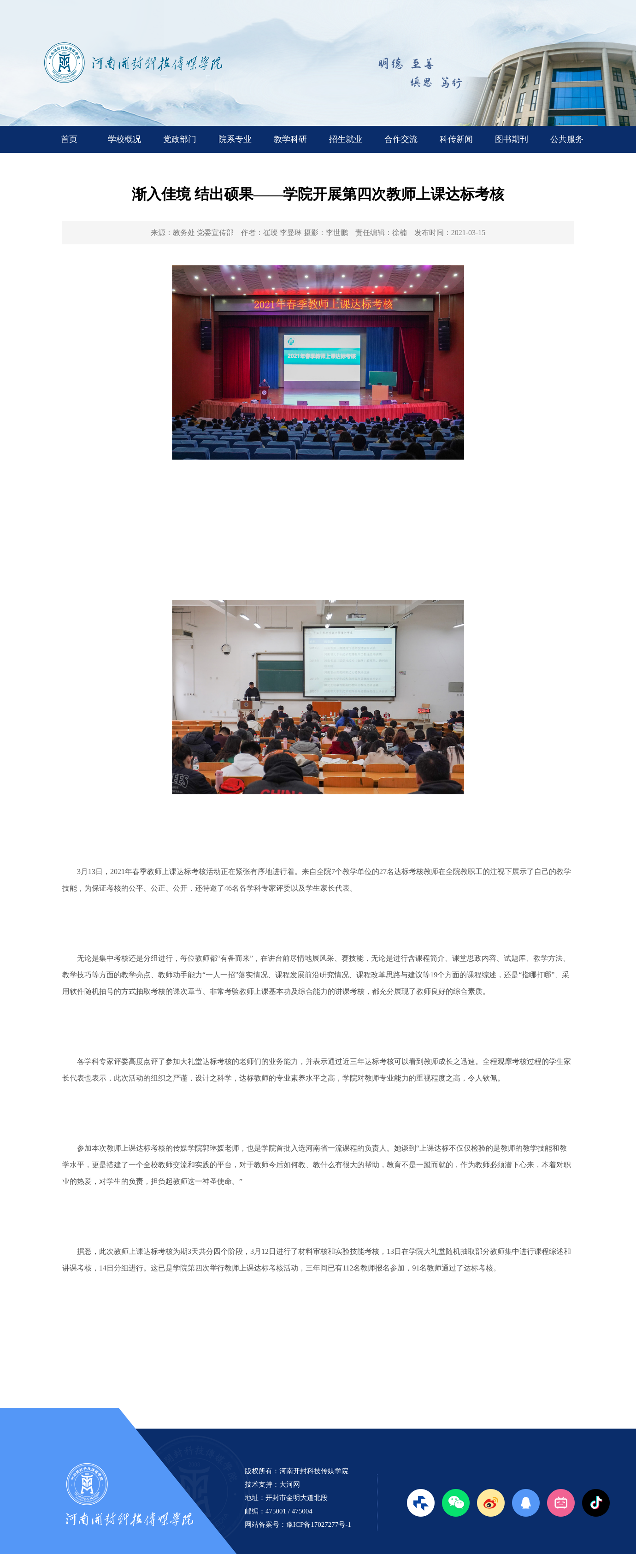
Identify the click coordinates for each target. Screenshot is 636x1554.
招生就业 (345, 139)
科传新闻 (456, 139)
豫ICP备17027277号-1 (318, 1524)
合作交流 (401, 139)
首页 (69, 139)
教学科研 (290, 139)
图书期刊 (511, 139)
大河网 (289, 1484)
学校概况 (124, 139)
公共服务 (566, 139)
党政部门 (179, 139)
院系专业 (235, 139)
